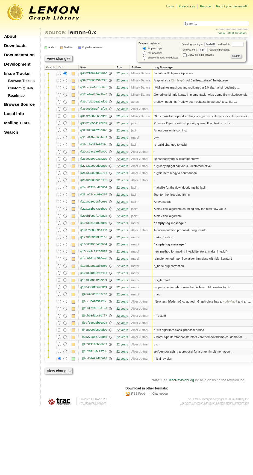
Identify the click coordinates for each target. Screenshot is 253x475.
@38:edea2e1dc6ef (93, 87)
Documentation (19, 54)
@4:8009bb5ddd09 (94, 330)
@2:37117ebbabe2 (94, 344)
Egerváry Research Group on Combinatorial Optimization (214, 402)
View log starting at (200, 44)
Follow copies (152, 53)
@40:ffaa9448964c (93, 73)
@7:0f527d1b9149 (94, 308)
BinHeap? (178, 80)
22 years (122, 73)
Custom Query (20, 88)
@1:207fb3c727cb (94, 351)
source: (56, 32)
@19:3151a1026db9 (93, 223)
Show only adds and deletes (160, 58)
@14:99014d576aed (93, 258)
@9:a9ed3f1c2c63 (94, 294)
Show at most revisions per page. (206, 49)
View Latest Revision (232, 33)
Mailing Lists (17, 123)
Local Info (14, 113)
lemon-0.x (82, 32)
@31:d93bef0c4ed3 (93, 137)
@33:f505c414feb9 (93, 123)
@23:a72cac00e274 (93, 194)
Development (17, 64)
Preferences (187, 6)
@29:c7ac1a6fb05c (93, 151)
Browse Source (19, 104)
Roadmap (16, 95)
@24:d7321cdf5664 (93, 187)
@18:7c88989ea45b (93, 230)
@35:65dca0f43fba (93, 109)
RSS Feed (138, 393)
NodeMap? (229, 301)
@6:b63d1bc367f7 (94, 315)
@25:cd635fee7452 (93, 180)
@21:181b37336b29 (93, 209)
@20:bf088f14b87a (93, 216)
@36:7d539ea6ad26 (93, 101)
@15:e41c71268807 (93, 251)
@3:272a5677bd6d (94, 337)
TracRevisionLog (181, 380)
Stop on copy (152, 48)
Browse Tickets (21, 81)
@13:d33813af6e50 (93, 266)
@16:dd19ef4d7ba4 (93, 244)
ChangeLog (160, 393)
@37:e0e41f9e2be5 (93, 94)
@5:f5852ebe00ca (94, 323)
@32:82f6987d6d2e (93, 130)
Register (205, 6)
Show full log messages (198, 55)
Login (169, 6)
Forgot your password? (231, 6)
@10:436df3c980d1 (93, 287)
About (10, 36)
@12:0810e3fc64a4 (93, 273)
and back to (231, 44)
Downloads (15, 45)
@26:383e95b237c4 (93, 173)
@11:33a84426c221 (93, 280)
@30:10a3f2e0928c (93, 144)
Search (11, 132)
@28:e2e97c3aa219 (93, 159)
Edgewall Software (94, 402)
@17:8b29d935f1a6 (93, 237)
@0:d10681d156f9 (94, 358)
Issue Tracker (17, 73)
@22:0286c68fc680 (93, 202)
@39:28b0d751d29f (93, 80)
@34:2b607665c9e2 (93, 116)
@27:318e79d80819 (93, 166)
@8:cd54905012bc (94, 301)
